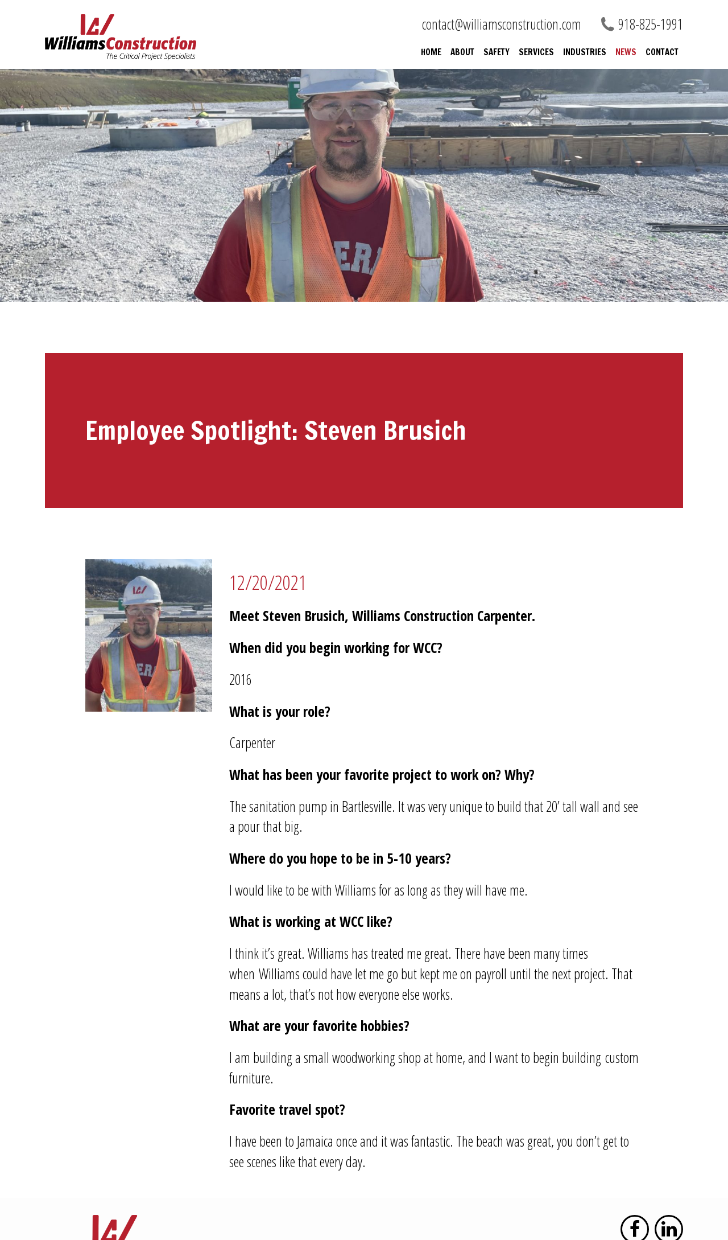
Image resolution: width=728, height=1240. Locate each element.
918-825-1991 (650, 24)
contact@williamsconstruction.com (501, 24)
